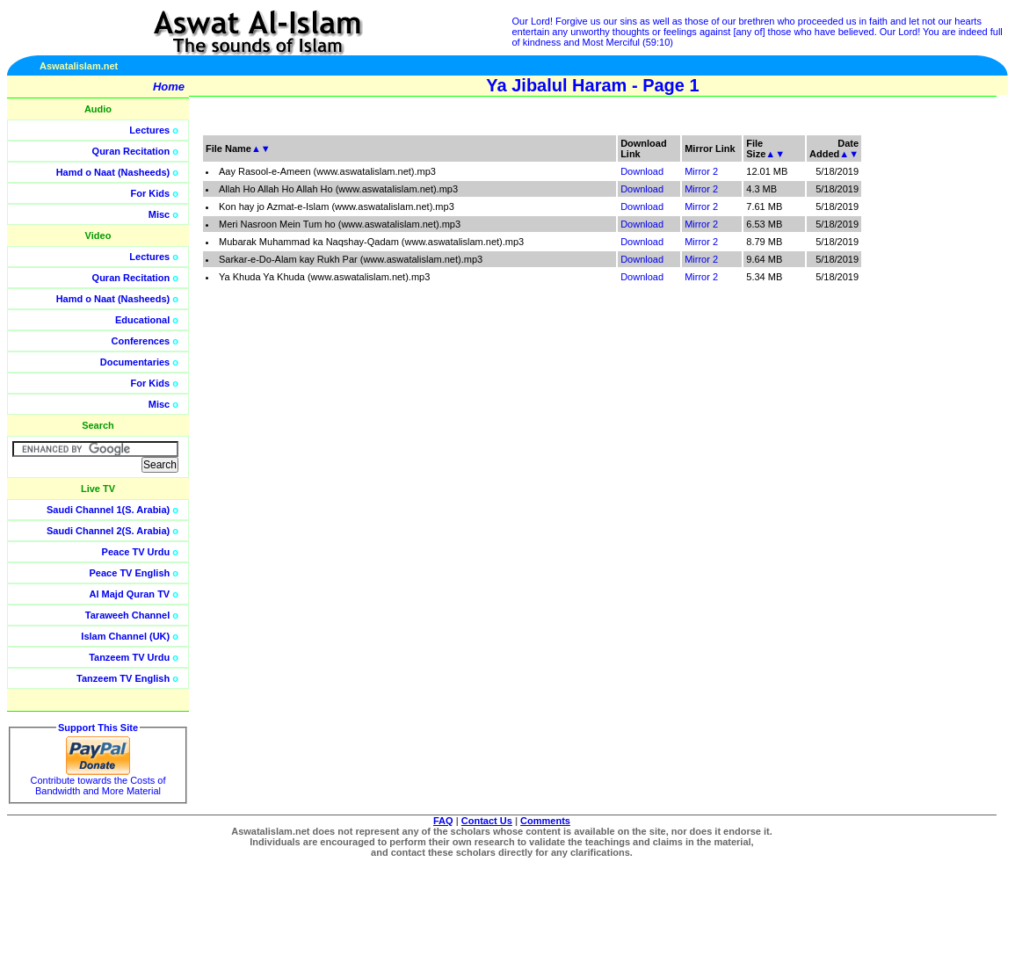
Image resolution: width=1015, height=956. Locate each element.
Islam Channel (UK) (125, 636)
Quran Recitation (131, 151)
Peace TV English (130, 573)
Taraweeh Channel (127, 615)
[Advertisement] (931, 395)
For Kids (150, 193)
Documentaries (135, 362)
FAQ (443, 820)
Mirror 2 (701, 171)
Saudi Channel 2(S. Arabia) (108, 530)
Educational (142, 320)
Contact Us (486, 820)
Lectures (149, 130)
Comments (545, 820)
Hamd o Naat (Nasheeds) (113, 172)
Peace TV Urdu (136, 552)
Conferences (141, 341)
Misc (159, 214)
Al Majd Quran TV (130, 594)
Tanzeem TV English (123, 678)
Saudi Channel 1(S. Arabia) (108, 509)
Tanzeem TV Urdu (129, 657)
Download (641, 171)
